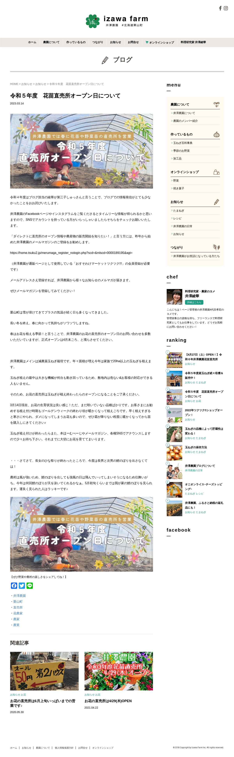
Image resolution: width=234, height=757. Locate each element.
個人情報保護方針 (64, 747)
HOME (14, 83)
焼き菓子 (178, 188)
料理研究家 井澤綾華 (193, 42)
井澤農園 (19, 595)
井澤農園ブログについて (200, 465)
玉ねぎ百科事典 (182, 142)
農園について (51, 42)
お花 (23, 694)
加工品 (177, 158)
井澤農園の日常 (182, 226)
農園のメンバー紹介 (185, 120)
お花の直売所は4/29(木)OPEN (108, 701)
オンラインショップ (161, 42)
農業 (16, 625)
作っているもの (75, 42)
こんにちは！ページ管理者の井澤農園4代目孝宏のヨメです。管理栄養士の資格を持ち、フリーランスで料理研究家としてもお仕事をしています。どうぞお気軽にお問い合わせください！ (195, 318)
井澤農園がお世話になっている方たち (196, 256)
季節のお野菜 (181, 150)
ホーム (32, 42)
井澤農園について (184, 113)
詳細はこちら (194, 302)
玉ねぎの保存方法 (196, 447)
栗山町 (18, 601)
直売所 (18, 607)
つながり (97, 42)
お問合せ (133, 42)
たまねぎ (178, 210)
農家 (16, 619)
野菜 (176, 180)
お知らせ (115, 42)
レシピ (177, 218)
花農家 (18, 613)
